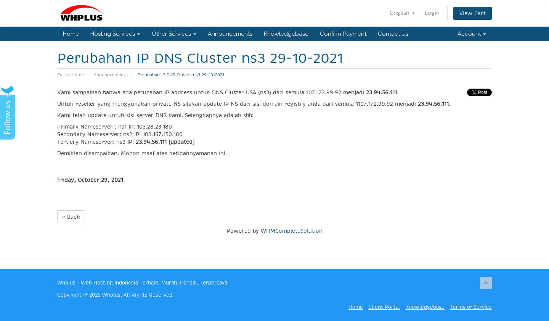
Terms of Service (471, 307)
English (402, 13)
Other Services (174, 33)
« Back (71, 216)
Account (472, 33)
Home (71, 33)
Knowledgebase (286, 33)
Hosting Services (115, 33)
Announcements (230, 33)
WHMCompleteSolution (292, 231)
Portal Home (70, 75)
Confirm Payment (343, 33)
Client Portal (384, 307)
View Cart (472, 13)
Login (432, 13)
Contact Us (393, 33)
